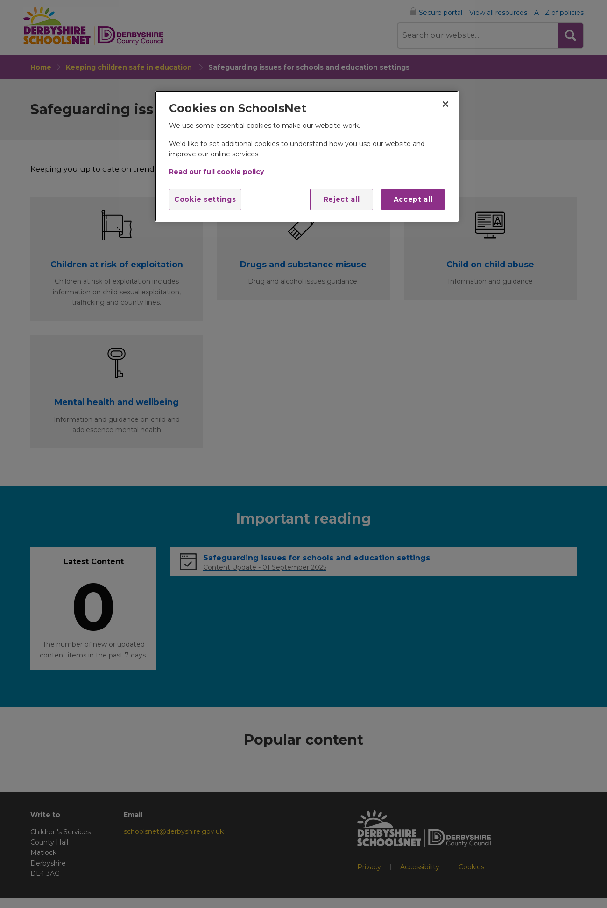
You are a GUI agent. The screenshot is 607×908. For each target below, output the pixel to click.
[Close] (445, 104)
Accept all (413, 199)
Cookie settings (205, 199)
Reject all (342, 199)
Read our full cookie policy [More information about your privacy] (216, 172)
